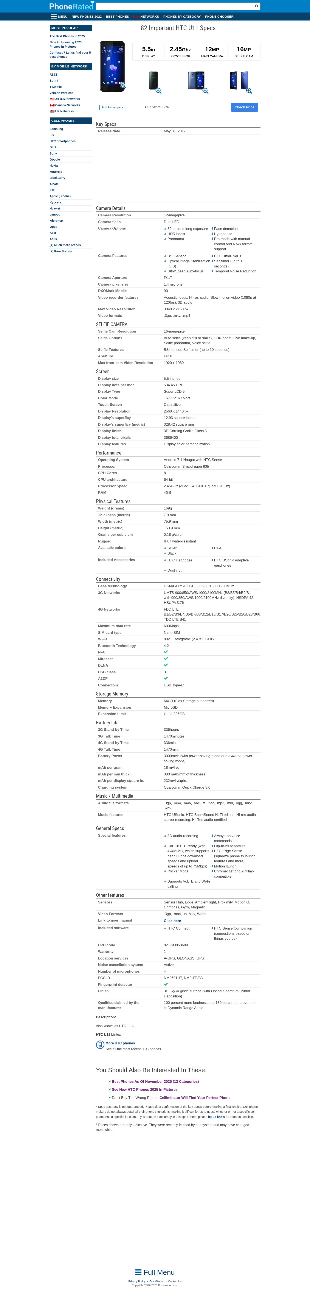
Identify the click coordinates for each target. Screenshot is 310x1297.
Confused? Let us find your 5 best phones (70, 54)
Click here (172, 921)
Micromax (57, 220)
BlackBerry (57, 178)
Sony (53, 153)
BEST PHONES (117, 16)
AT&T (53, 74)
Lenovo (55, 214)
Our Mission (156, 1281)
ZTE (52, 190)
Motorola (56, 171)
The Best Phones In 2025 (67, 36)
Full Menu (155, 1272)
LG (52, 135)
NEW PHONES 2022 (87, 16)
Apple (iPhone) (60, 196)
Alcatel (54, 184)
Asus (53, 239)
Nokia (54, 165)
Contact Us (175, 1281)
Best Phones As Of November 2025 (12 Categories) (155, 1082)
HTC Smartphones (63, 141)
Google (55, 159)
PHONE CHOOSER (219, 16)
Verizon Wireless (61, 93)
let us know (216, 1117)
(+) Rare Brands (61, 251)
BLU (53, 147)
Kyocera (56, 202)
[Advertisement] (178, 170)
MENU (63, 16)
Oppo (53, 226)
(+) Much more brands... (66, 245)
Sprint (54, 80)
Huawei (55, 208)
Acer (53, 232)
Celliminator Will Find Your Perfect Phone (195, 1098)
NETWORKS (146, 16)
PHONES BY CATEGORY (182, 16)
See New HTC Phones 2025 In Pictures (145, 1090)
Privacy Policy (136, 1281)
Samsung (56, 129)
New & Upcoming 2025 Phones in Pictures (66, 44)
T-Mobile (56, 87)
